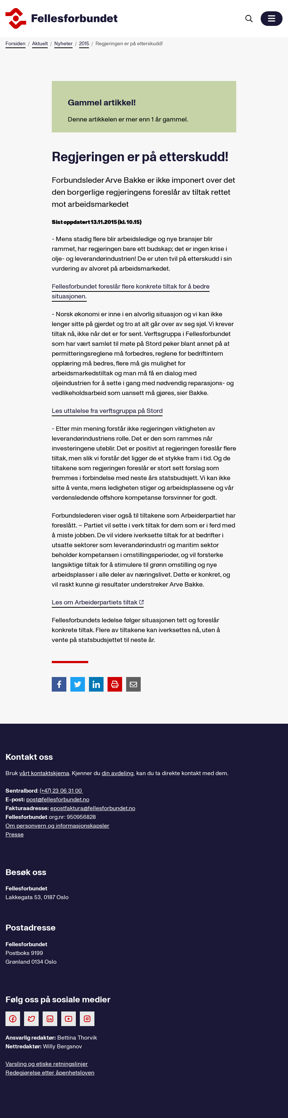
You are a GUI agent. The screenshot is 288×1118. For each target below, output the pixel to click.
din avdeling (117, 773)
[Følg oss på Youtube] (68, 1018)
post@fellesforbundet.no (57, 800)
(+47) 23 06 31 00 (61, 791)
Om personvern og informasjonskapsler (57, 826)
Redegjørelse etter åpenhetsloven (49, 1073)
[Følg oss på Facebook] (12, 1018)
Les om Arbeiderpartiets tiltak (94, 602)
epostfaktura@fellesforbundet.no (92, 808)
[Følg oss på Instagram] (87, 1018)
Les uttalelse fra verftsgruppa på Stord (107, 410)
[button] (272, 18)
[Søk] (249, 18)
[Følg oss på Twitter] (31, 1018)
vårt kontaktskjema (44, 773)
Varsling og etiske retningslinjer (46, 1064)
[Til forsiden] (121, 18)
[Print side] (115, 684)
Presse (14, 835)
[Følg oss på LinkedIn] (50, 1018)
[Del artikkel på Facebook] (59, 684)
